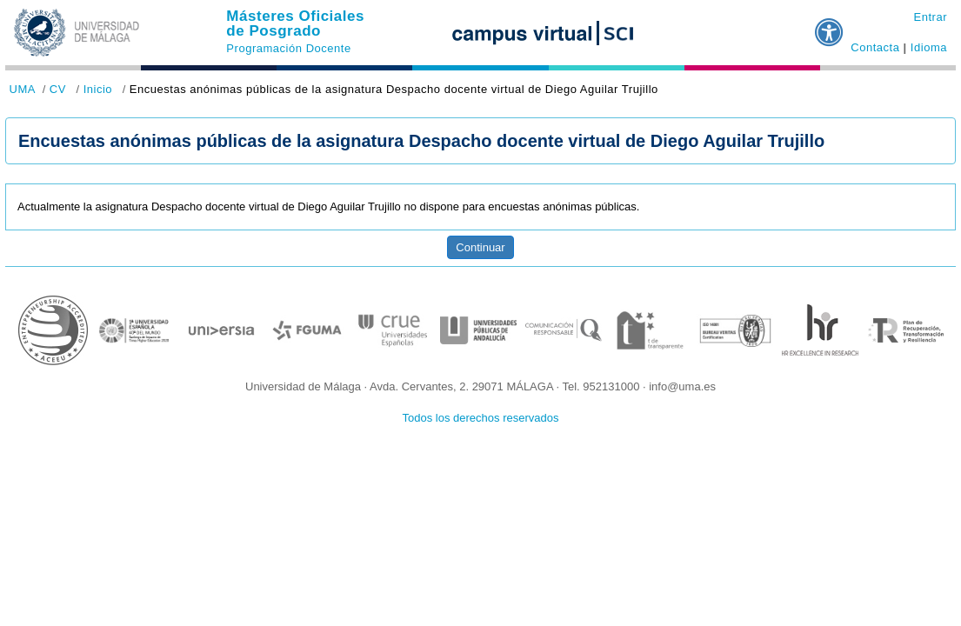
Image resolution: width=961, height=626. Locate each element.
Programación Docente (288, 48)
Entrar (930, 16)
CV (58, 89)
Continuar (480, 247)
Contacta (875, 47)
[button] (829, 25)
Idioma (929, 47)
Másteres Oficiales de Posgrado (295, 23)
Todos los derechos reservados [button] (481, 417)
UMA (23, 89)
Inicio (97, 89)
